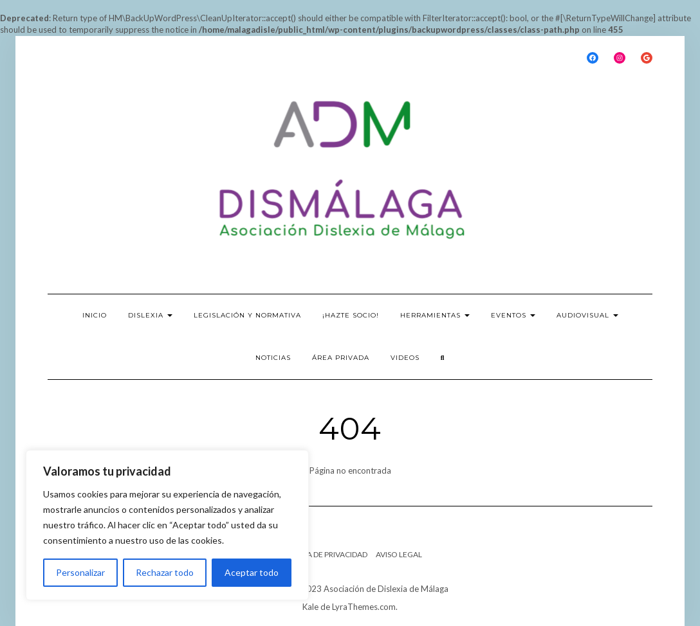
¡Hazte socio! (350, 315)
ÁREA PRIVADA (340, 357)
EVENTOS (513, 315)
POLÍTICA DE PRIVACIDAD (323, 554)
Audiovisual (587, 315)
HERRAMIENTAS (435, 315)
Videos (405, 357)
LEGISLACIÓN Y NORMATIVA (247, 315)
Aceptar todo (252, 572)
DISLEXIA (150, 315)
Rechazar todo (165, 572)
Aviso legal (399, 554)
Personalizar (80, 572)
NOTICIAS (273, 357)
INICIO (94, 315)
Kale (310, 607)
